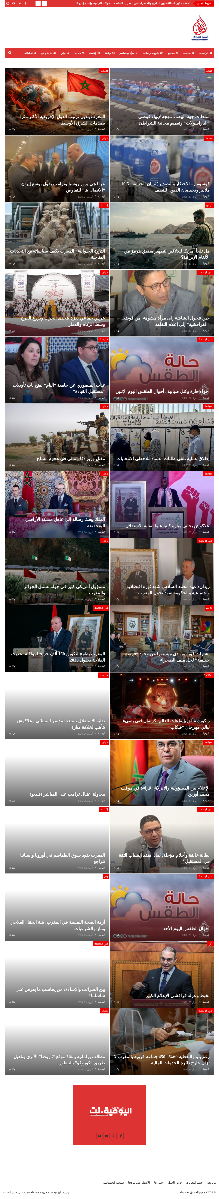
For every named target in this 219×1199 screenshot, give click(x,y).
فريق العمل (174, 1182)
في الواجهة (205, 272)
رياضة (110, 53)
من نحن (211, 1182)
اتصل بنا (159, 1182)
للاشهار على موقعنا (139, 1182)
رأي (210, 943)
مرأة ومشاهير (129, 53)
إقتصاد (94, 53)
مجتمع (173, 53)
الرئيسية (205, 53)
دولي (65, 53)
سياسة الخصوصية (113, 1182)
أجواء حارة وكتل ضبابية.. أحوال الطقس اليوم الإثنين (162, 391)
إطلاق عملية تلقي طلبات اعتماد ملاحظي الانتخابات (163, 458)
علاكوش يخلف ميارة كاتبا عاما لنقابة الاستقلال (167, 525)
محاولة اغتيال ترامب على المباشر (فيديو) (67, 794)
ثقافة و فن (48, 53)
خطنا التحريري (194, 1182)
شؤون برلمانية (153, 53)
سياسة (188, 53)
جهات (79, 53)
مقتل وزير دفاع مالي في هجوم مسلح (71, 458)
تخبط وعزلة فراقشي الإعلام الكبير (178, 995)
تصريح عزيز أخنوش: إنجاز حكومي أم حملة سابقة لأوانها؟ (157, 3)
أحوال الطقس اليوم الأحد (186, 928)
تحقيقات (30, 53)
